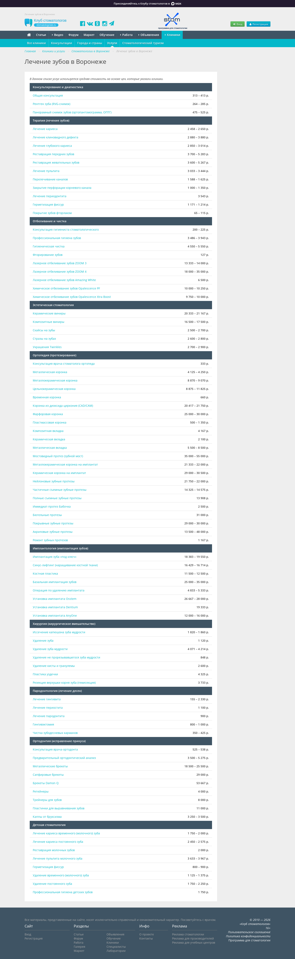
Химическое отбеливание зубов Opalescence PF (66, 288)
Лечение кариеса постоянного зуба (58, 842)
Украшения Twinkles (47, 347)
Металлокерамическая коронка (55, 380)
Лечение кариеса (45, 129)
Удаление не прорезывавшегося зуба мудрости (66, 657)
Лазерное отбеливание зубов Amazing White (64, 280)
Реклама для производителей (193, 938)
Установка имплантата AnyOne (55, 615)
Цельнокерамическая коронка (54, 389)
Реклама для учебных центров (193, 942)
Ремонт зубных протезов (50, 540)
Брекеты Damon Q (46, 783)
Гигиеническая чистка (49, 246)
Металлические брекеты (50, 766)
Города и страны (89, 43)
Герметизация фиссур (48, 204)
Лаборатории (116, 951)
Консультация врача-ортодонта (55, 749)
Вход (237, 24)
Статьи (41, 35)
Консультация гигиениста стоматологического (66, 229)
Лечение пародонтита (49, 716)
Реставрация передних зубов (53, 154)
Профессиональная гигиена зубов (57, 238)
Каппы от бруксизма (47, 817)
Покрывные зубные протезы (53, 523)
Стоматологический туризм (143, 43)
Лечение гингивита (47, 699)
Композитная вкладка (48, 431)
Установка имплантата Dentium (55, 607)
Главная (30, 51)
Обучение (107, 35)
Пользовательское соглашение (249, 932)
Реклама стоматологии (188, 934)
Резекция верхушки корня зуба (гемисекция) (64, 683)
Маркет (89, 35)
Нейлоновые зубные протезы (54, 481)
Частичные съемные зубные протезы (59, 490)
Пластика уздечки (45, 674)
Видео (57, 35)
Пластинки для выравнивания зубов (58, 808)
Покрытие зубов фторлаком (52, 213)
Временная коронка (47, 397)
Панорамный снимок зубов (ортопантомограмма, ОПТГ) (72, 112)
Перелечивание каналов (50, 179)
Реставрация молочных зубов (54, 850)
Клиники (172, 35)
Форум (73, 35)
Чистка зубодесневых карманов (55, 733)
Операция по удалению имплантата (58, 590)
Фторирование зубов (47, 255)
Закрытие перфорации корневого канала (62, 188)
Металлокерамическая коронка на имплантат (65, 464)
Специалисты (116, 947)
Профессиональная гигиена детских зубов (63, 892)
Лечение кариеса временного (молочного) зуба (66, 833)
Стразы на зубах (44, 339)
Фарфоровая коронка (48, 414)
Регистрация (258, 24)
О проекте (146, 934)
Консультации (61, 43)
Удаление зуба (43, 640)
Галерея (79, 947)
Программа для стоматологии (249, 940)
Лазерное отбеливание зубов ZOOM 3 (59, 263)
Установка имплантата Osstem (54, 599)
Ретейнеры (41, 791)
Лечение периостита (48, 708)
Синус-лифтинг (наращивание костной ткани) (65, 565)
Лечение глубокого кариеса (52, 146)
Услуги (112, 43)
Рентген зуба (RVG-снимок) (51, 104)
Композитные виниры (48, 322)
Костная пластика (45, 573)
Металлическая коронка (50, 372)
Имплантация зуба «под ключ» (54, 557)
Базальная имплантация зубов (54, 582)
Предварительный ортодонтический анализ (64, 758)
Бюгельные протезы (47, 515)
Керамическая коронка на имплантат (59, 473)
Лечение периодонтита (49, 196)
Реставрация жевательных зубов (56, 162)
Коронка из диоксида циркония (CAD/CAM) (63, 406)
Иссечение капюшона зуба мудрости (59, 632)
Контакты (146, 938)
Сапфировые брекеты (48, 775)
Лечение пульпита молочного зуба (58, 858)
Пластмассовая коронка (49, 422)
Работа (126, 35)
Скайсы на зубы (44, 330)
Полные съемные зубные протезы (57, 498)
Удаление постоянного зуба (52, 884)
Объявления (148, 35)
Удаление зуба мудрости (50, 649)
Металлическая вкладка (50, 448)
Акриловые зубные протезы (53, 532)
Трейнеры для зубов (47, 800)
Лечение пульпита (46, 171)
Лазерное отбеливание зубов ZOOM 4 (59, 271)
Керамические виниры (49, 313)
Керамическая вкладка (49, 439)
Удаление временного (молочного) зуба (61, 875)
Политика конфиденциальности (248, 936)
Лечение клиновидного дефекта (55, 137)
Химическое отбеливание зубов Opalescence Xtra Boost (72, 297)
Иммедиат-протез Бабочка (52, 506)
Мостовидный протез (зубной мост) (58, 456)
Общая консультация (48, 95)
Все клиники (36, 43)
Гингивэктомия (43, 724)
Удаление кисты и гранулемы (54, 666)
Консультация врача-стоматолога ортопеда (64, 364)
